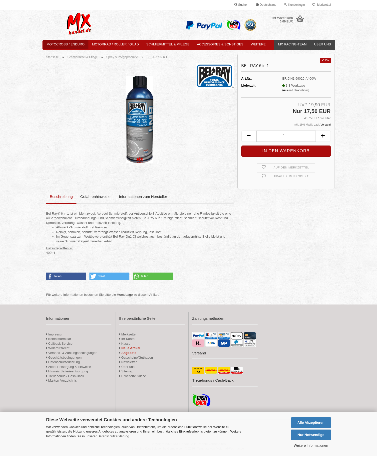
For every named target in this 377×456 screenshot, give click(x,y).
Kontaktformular (58, 339)
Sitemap (126, 371)
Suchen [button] (241, 4)
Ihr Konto (126, 339)
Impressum (56, 334)
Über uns (322, 44)
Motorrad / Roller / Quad (115, 44)
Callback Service (59, 343)
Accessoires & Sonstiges (220, 44)
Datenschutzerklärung (113, 436)
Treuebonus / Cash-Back (65, 376)
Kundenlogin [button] (294, 4)
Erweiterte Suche (132, 376)
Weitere (258, 44)
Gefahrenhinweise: (95, 196)
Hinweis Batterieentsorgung (67, 371)
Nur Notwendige (311, 435)
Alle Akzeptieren (310, 423)
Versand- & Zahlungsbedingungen (71, 353)
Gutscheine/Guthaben (136, 357)
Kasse (124, 343)
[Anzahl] (286, 136)
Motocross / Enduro (66, 44)
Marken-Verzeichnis (61, 380)
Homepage (125, 295)
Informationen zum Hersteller (143, 196)
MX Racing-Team (292, 44)
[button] (266, 5)
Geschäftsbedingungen (64, 357)
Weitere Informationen (311, 446)
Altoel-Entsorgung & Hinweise (68, 367)
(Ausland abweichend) (296, 90)
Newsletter (128, 362)
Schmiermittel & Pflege (168, 44)
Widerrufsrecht (57, 348)
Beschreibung (61, 196)
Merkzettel (321, 4)
